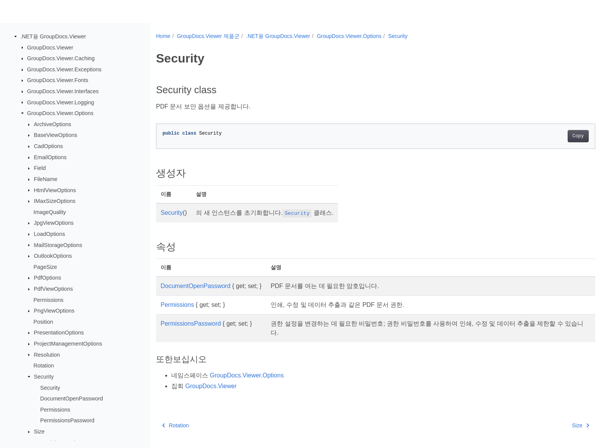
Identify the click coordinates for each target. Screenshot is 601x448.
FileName (45, 179)
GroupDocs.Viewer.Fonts (58, 80)
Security (44, 377)
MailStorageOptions (58, 245)
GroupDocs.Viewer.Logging (60, 102)
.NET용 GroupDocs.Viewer (53, 36)
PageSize (45, 267)
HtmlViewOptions (55, 190)
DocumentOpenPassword (71, 398)
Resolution (47, 354)
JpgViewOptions (54, 223)
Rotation (43, 365)
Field (40, 168)
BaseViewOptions (55, 135)
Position (43, 322)
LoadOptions (49, 234)
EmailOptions (50, 157)
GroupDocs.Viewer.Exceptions (64, 69)
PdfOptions (47, 278)
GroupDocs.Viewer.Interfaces (63, 91)
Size (39, 431)
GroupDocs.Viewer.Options (60, 113)
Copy (547, 136)
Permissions (48, 299)
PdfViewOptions (53, 289)
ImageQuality (49, 212)
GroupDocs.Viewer (50, 47)
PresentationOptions (59, 332)
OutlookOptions (53, 256)
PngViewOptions (54, 311)
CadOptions (48, 146)
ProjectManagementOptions (68, 344)
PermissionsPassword (67, 420)
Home (163, 36)
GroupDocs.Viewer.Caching (61, 58)
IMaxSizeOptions (55, 201)
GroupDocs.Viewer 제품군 (208, 36)
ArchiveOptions (52, 124)
